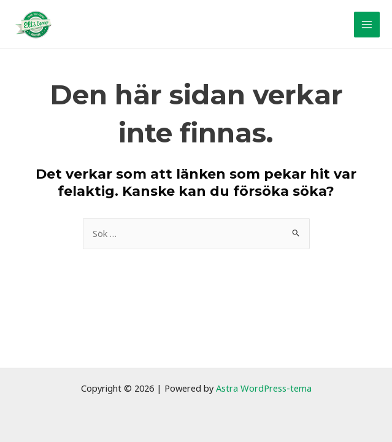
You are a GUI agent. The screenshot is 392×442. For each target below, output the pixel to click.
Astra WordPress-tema (264, 388)
